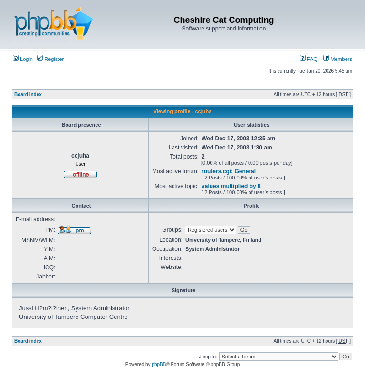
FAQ (308, 59)
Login (23, 59)
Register (50, 59)
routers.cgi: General (229, 171)
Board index (28, 94)
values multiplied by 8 (231, 186)
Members (337, 59)
